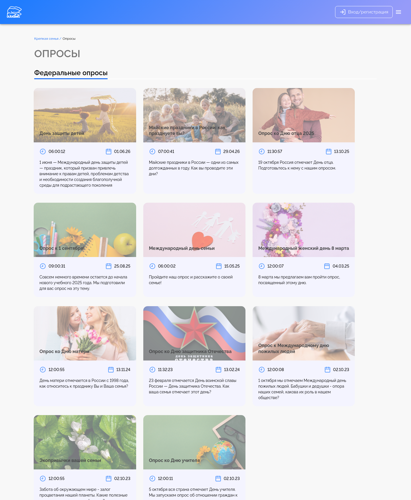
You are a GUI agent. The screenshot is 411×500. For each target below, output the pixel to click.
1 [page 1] (57, 441)
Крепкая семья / (47, 39)
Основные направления (149, 12)
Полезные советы (212, 12)
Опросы (183, 12)
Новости (241, 12)
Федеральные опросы (72, 73)
